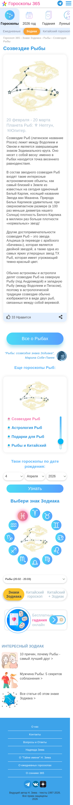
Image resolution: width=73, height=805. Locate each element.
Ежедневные (11, 31)
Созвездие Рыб (26, 419)
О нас (35, 726)
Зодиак (31, 31)
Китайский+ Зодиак (56, 594)
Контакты (35, 734)
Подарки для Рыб (28, 437)
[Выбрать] (13, 476)
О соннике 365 (35, 773)
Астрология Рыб (27, 428)
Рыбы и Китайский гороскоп (29, 447)
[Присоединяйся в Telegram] (60, 3)
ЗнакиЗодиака (13, 594)
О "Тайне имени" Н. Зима (35, 757)
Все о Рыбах (35, 338)
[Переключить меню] (68, 3)
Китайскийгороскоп (35, 594)
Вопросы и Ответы (35, 742)
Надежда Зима (35, 749)
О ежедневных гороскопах (35, 765)
